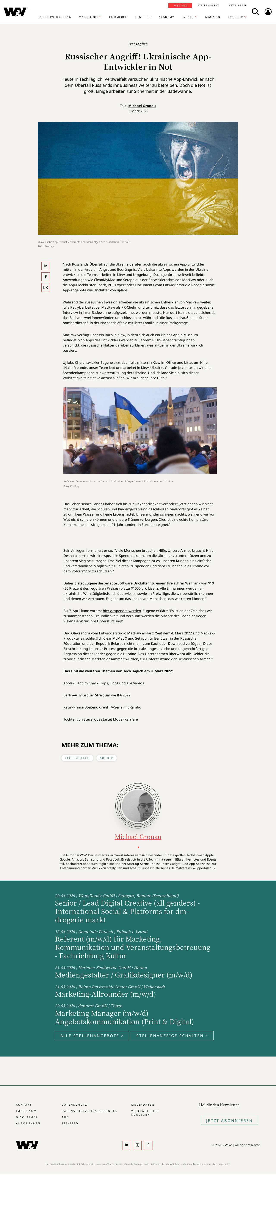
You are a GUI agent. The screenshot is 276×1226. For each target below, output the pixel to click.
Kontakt (24, 1104)
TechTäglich (77, 758)
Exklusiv (235, 17)
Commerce (118, 17)
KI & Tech (143, 17)
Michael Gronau (142, 105)
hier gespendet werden (122, 610)
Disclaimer (27, 1117)
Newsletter (238, 5)
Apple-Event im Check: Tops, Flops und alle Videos (103, 683)
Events (188, 17)
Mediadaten (143, 1104)
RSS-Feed (70, 1123)
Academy (166, 17)
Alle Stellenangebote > (92, 1035)
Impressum (26, 1111)
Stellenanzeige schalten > (172, 1035)
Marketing (88, 17)
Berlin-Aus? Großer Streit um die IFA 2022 (96, 695)
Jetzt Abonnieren (229, 1120)
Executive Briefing (54, 17)
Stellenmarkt (208, 5)
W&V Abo (181, 5)
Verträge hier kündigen (145, 1112)
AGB (65, 1117)
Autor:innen (28, 1123)
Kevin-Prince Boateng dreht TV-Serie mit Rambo (102, 707)
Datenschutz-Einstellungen (90, 1111)
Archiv (106, 758)
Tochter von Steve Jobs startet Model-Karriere (100, 719)
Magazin (212, 17)
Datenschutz (74, 1104)
